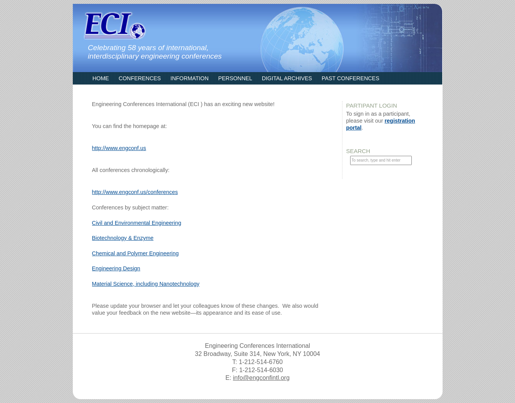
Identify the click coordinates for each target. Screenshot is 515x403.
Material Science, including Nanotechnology (146, 284)
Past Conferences (350, 78)
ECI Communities (117, 91)
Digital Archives (287, 78)
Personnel (235, 78)
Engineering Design (116, 268)
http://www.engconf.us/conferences (135, 192)
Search (358, 151)
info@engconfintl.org (261, 377)
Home (100, 78)
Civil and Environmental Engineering (136, 223)
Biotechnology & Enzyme (123, 238)
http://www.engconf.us (119, 148)
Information (190, 78)
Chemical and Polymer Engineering (135, 253)
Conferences (140, 78)
